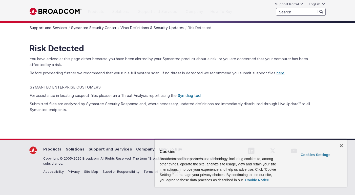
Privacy (74, 171)
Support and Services (110, 149)
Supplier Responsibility (121, 171)
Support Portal (289, 4)
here (281, 73)
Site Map (91, 171)
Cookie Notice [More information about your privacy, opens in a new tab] (256, 180)
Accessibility (53, 171)
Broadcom (55, 11)
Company (145, 149)
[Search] (321, 11)
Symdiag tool (189, 95)
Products (52, 149)
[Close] (341, 145)
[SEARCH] (300, 11)
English (317, 4)
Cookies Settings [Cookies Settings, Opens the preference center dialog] (315, 155)
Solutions (75, 149)
